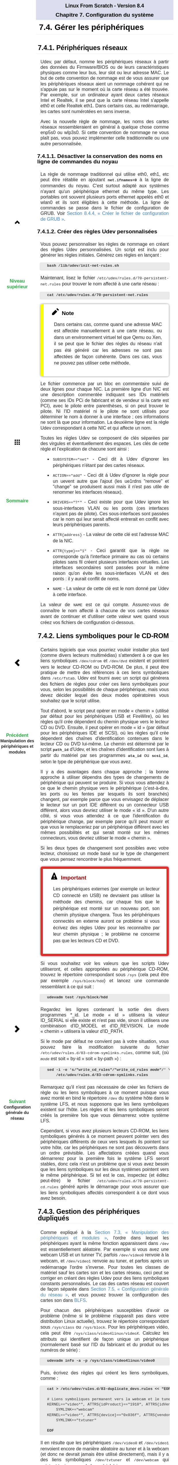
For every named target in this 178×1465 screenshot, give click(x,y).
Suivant (17, 1101)
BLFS (80, 1293)
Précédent (17, 735)
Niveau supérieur (17, 283)
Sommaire (17, 500)
